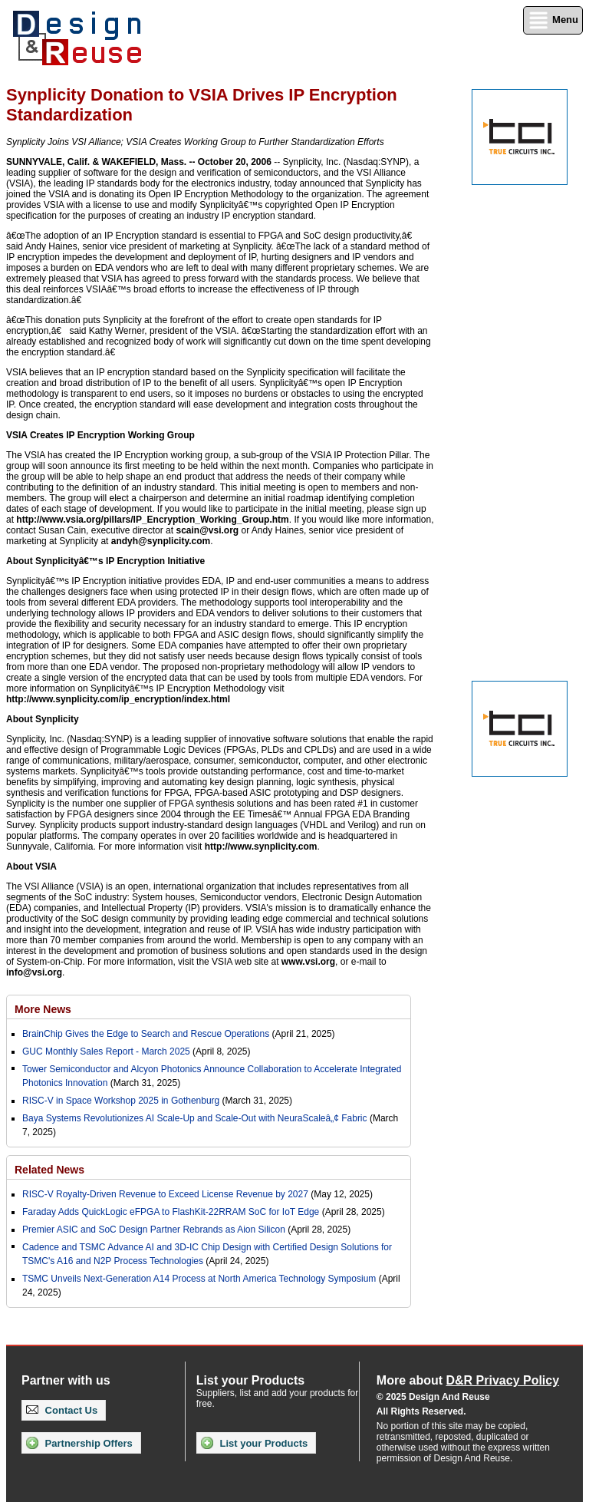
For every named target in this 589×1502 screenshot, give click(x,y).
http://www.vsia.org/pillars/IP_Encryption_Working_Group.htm (152, 519)
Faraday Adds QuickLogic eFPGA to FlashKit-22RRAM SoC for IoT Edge (170, 1212)
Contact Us (61, 1410)
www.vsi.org (308, 961)
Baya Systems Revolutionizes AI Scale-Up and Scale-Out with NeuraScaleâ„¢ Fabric (194, 1118)
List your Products (254, 1443)
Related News (49, 1170)
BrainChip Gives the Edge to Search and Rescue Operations (145, 1033)
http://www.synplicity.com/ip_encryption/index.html (118, 699)
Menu (553, 20)
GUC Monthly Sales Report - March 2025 (106, 1051)
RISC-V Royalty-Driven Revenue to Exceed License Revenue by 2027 (165, 1194)
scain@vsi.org (207, 530)
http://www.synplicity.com (261, 846)
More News (43, 1009)
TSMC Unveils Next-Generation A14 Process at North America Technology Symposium (199, 1278)
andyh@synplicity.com (161, 541)
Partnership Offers (79, 1443)
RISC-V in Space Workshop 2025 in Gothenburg (120, 1100)
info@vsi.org (34, 972)
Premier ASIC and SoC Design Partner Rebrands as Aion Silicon (155, 1229)
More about (468, 1380)
